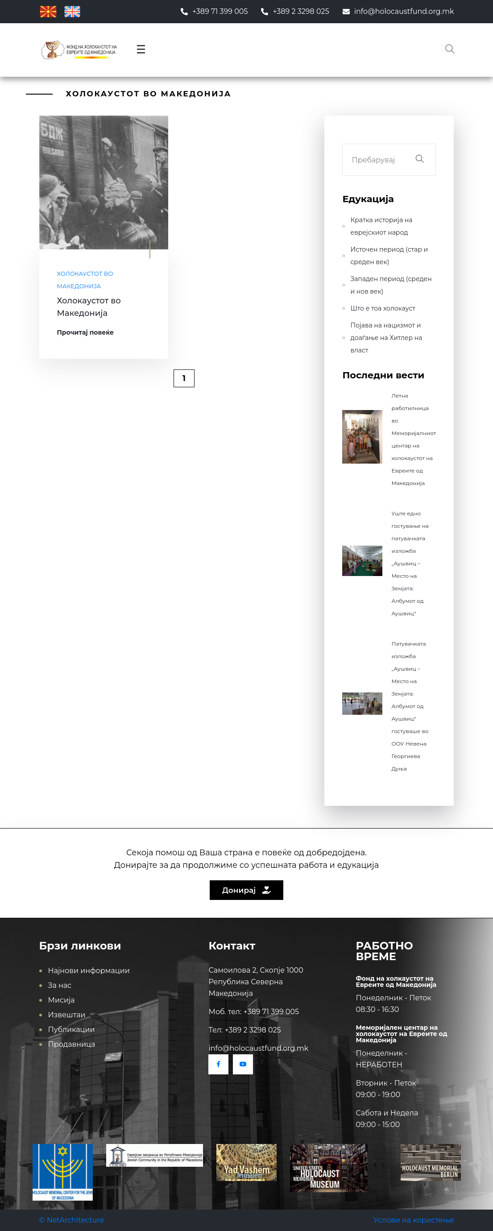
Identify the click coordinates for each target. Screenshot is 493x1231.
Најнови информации (89, 970)
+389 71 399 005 (214, 11)
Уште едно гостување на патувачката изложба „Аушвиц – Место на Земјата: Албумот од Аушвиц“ (409, 563)
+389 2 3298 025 (295, 11)
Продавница (71, 1044)
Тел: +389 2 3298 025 (244, 1030)
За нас (60, 985)
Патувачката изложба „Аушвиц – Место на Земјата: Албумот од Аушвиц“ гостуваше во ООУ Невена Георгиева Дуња (409, 706)
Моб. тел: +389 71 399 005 (253, 1011)
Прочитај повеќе (85, 332)
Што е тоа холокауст (382, 308)
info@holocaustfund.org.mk (398, 11)
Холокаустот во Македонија (85, 280)
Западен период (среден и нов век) (390, 285)
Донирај (246, 890)
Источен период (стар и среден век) (389, 255)
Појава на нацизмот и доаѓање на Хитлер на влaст (386, 337)
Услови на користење (413, 1220)
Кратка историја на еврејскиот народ (381, 226)
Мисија (61, 1000)
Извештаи (67, 1015)
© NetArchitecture (71, 1220)
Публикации (71, 1029)
